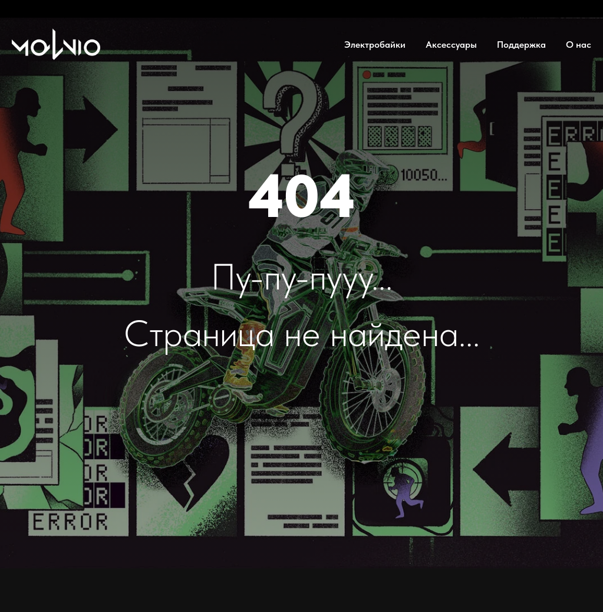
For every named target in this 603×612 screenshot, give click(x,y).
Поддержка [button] (521, 44)
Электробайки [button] (375, 44)
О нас (578, 44)
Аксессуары (451, 44)
